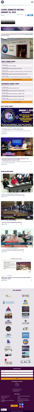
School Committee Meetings (19, 5)
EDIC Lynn (18, 397)
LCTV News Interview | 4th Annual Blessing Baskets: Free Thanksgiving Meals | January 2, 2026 (15, 159)
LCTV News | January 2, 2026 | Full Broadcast (12, 129)
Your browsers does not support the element (8, 20)
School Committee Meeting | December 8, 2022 (13, 195)
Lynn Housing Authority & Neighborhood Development (7, 401)
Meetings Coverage (12, 5)
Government (7, 5)
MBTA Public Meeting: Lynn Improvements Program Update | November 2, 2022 (16, 278)
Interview (14, 127)
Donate (14, 405)
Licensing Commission (14, 248)
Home (2, 5)
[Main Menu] (32, 2)
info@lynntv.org (17, 386)
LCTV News (17, 127)
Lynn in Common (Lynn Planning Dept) (23, 400)
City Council (9, 220)
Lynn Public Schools (4, 397)
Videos (4, 5)
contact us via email (29, 34)
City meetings (18, 14)
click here (20, 391)
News (20, 127)
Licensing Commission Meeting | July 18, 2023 (13, 250)
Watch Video (5, 133)
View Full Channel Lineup (17, 79)
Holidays (11, 127)
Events (8, 127)
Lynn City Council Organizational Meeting (12, 222)
